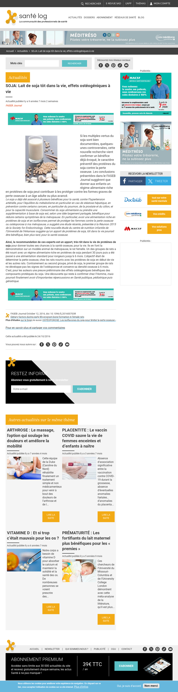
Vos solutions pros (159, 228)
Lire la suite (51, 516)
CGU (113, 649)
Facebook (101, 64)
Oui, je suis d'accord (129, 686)
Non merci (151, 685)
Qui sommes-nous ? (76, 649)
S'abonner (84, 389)
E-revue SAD (113, 3)
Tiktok (120, 64)
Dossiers (89, 17)
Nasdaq (157, 15)
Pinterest (113, 64)
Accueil (10, 51)
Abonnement (105, 17)
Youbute (126, 64)
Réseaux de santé (125, 17)
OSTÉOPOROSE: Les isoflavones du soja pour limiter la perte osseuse (79, 320)
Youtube (67, 344)
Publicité (99, 649)
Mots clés (16, 63)
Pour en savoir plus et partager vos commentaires (35, 327)
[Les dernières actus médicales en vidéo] (145, 284)
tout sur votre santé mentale (159, 199)
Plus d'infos (81, 686)
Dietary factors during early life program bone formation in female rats (47, 317)
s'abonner (126, 666)
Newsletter (52, 649)
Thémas (140, 3)
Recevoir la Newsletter (145, 173)
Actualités (75, 17)
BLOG (141, 17)
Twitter (107, 64)
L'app (128, 3)
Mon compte (162, 3)
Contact (126, 649)
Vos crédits (159, 214)
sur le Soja (26, 320)
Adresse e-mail (20, 383)
